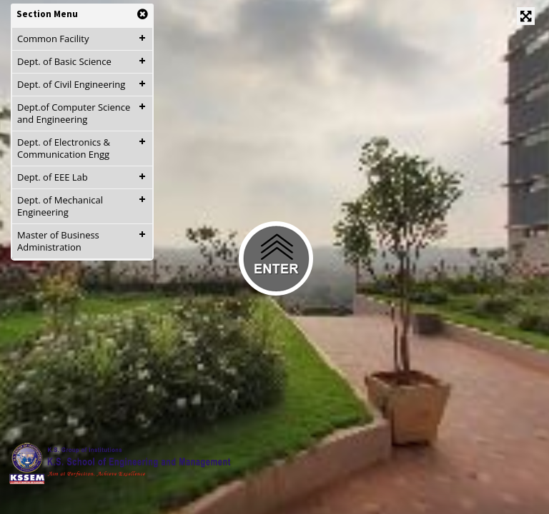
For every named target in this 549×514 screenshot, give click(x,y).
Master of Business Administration (58, 240)
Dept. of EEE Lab (52, 177)
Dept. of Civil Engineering (71, 84)
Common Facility (53, 38)
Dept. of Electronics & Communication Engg (63, 148)
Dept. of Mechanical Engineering (60, 205)
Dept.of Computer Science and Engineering (73, 113)
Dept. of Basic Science (64, 61)
